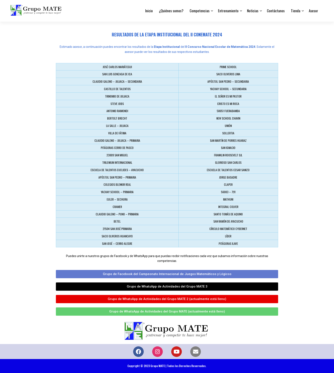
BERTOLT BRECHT (117, 118)
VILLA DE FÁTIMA (117, 133)
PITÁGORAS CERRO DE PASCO (117, 147)
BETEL (117, 221)
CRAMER (117, 206)
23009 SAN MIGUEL (117, 155)
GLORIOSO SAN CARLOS (228, 162)
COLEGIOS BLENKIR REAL (117, 184)
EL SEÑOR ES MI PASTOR (228, 96)
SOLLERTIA (228, 133)
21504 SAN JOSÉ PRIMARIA (117, 228)
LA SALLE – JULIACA (117, 125)
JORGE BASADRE (228, 177)
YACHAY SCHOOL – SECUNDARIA (228, 89)
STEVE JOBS (117, 103)
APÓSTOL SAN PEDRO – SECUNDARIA (228, 81)
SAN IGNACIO (228, 147)
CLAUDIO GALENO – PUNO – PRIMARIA (117, 214)
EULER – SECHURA (117, 199)
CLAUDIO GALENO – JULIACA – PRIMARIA (117, 140)
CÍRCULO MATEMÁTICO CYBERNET (228, 228)
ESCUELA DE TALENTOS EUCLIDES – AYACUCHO (117, 170)
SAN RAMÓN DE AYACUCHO (228, 221)
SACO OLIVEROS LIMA (228, 74)
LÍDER (228, 236)
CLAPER (228, 184)
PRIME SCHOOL (228, 67)
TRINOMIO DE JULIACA (117, 96)
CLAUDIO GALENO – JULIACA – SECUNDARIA (117, 81)
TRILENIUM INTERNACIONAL (117, 162)
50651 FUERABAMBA (228, 111)
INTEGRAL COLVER (228, 206)
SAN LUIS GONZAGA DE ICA (117, 74)
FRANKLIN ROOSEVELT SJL (228, 155)
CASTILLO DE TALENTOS (117, 89)
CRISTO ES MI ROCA (228, 103)
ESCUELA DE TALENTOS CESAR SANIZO (228, 170)
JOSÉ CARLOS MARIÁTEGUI (117, 67)
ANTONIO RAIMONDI (117, 111)
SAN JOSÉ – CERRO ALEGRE (117, 243)
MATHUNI (228, 199)
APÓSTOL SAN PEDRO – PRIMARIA (117, 177)
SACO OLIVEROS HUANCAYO (117, 236)
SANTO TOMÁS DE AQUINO (228, 214)
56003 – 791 (228, 192)
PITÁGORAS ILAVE (228, 243)
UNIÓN (228, 125)
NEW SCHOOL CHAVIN (228, 118)
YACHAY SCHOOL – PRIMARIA (117, 192)
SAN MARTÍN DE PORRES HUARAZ (228, 140)
